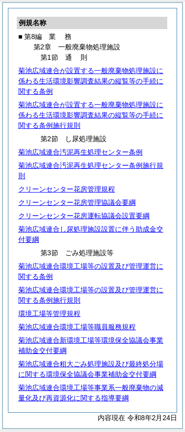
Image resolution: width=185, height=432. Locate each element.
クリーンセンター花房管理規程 (66, 189)
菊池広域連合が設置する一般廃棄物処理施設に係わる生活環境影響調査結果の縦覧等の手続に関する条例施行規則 (90, 115)
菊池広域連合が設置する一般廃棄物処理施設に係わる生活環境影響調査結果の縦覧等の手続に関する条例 (90, 81)
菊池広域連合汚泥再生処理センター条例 (80, 152)
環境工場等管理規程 (49, 313)
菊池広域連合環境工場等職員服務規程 (77, 327)
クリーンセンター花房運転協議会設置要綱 (83, 216)
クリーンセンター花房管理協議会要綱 (77, 202)
